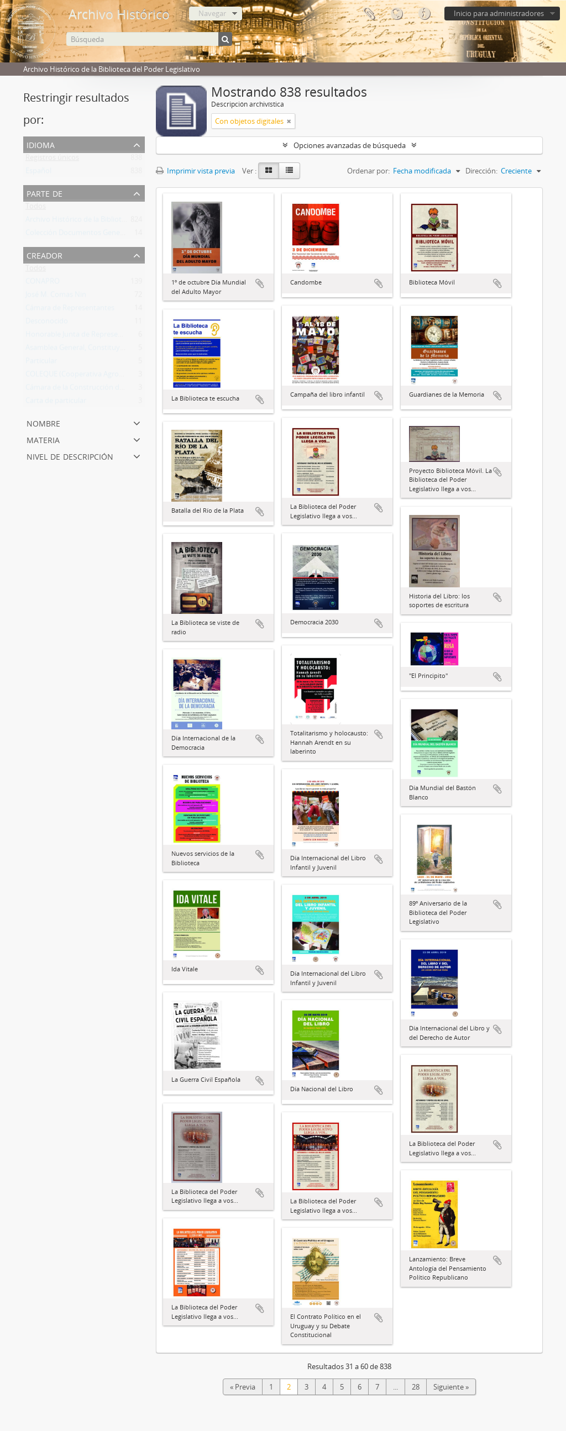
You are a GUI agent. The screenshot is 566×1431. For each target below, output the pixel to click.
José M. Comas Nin (55, 297)
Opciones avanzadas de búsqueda (350, 145)
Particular (41, 363)
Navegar (212, 13)
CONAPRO (42, 283)
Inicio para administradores (499, 13)
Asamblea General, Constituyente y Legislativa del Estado (118, 350)
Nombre (43, 422)
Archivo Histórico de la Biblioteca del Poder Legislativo (113, 222)
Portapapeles (368, 14)
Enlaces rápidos (424, 14)
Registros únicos (52, 160)
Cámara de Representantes (69, 310)
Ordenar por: (368, 171)
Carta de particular (55, 403)
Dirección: (481, 171)
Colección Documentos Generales (80, 235)
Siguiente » (451, 1387)
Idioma (396, 14)
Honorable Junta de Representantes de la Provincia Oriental (123, 336)
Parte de (44, 192)
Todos (35, 208)
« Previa (242, 1387)
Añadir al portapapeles (259, 283)
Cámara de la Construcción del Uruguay (90, 389)
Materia (43, 439)
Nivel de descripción (70, 455)
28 (416, 1387)
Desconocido (46, 323)
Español (38, 173)
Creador (44, 254)
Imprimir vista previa (195, 171)
